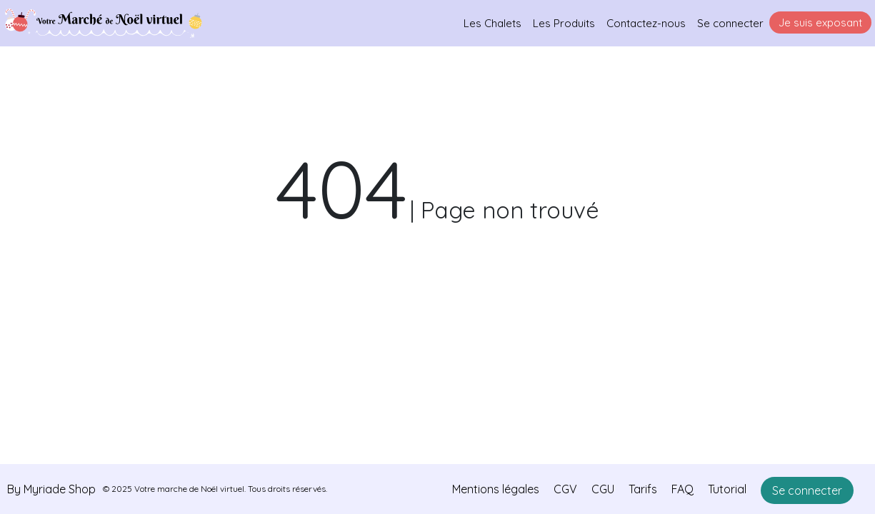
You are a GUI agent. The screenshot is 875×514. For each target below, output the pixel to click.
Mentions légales (495, 489)
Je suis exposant (820, 22)
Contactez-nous (646, 23)
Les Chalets (492, 23)
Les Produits (564, 23)
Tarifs (643, 489)
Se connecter (730, 23)
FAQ (682, 489)
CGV (565, 489)
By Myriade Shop (51, 489)
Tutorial (727, 489)
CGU (602, 489)
